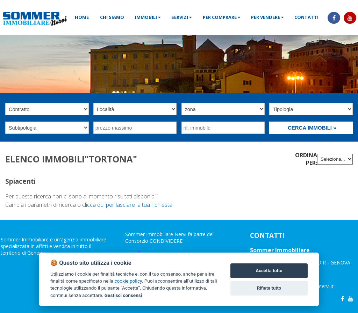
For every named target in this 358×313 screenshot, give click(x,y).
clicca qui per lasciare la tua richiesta (127, 205)
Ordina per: (306, 159)
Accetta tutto (269, 270)
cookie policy (128, 281)
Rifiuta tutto (269, 288)
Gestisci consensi (123, 295)
